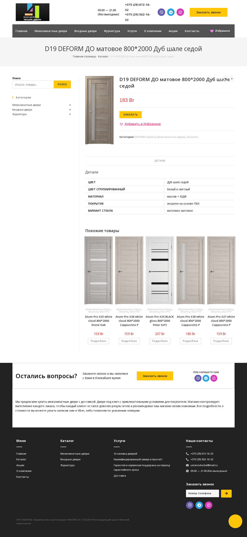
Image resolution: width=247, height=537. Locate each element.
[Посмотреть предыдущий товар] (225, 78)
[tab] (160, 160)
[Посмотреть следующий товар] (232, 78)
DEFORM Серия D (145, 137)
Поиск (16, 78)
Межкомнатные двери (51, 31)
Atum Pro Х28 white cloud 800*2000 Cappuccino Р (129, 321)
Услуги (132, 31)
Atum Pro (104, 311)
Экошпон (192, 137)
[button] (208, 12)
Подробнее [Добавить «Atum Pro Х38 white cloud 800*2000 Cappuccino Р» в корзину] (190, 341)
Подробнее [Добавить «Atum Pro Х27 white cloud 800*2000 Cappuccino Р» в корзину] (221, 341)
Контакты (192, 31)
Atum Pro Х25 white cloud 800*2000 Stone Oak (98, 321)
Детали (159, 160)
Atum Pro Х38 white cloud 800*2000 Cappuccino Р (190, 321)
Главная (21, 31)
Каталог (103, 56)
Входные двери (85, 31)
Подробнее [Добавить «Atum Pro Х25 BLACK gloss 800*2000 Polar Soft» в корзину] (160, 341)
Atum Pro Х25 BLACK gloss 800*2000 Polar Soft (160, 321)
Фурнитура (112, 31)
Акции (173, 31)
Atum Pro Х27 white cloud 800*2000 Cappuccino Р (221, 321)
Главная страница (84, 56)
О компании (152, 31)
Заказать (130, 114)
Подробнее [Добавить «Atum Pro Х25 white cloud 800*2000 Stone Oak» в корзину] (98, 341)
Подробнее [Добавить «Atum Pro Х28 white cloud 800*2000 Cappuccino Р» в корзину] (129, 341)
